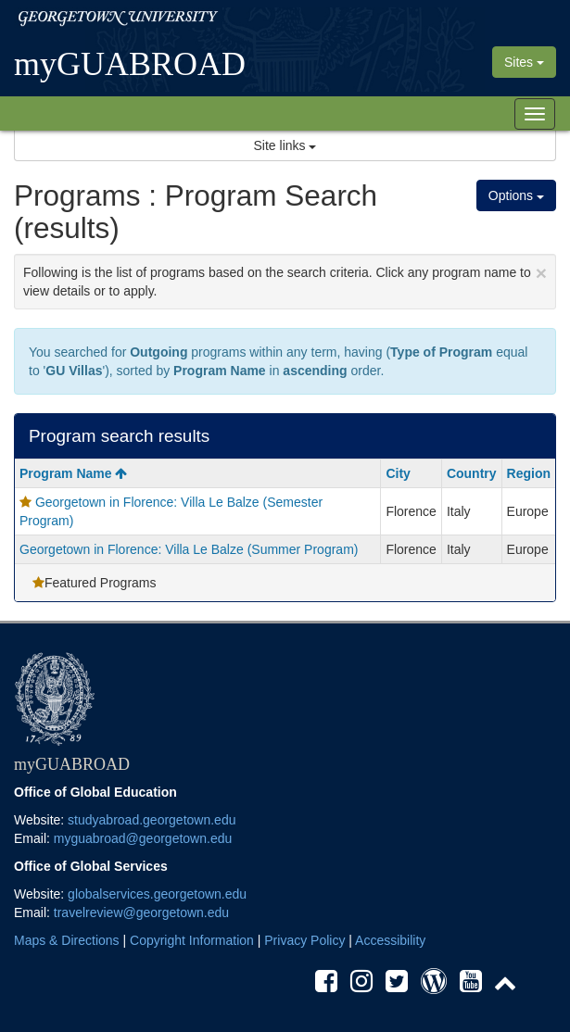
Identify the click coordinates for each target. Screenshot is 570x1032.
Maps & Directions (67, 940)
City (398, 473)
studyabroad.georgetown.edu (151, 819)
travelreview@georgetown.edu (141, 912)
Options (516, 195)
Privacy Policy (304, 940)
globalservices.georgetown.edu (157, 894)
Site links (285, 145)
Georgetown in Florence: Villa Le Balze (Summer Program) (188, 549)
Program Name (73, 473)
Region (529, 473)
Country (472, 473)
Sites (524, 62)
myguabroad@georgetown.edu (143, 838)
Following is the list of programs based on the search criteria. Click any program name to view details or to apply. (285, 280)
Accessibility (390, 940)
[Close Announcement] (541, 273)
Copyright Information (192, 940)
